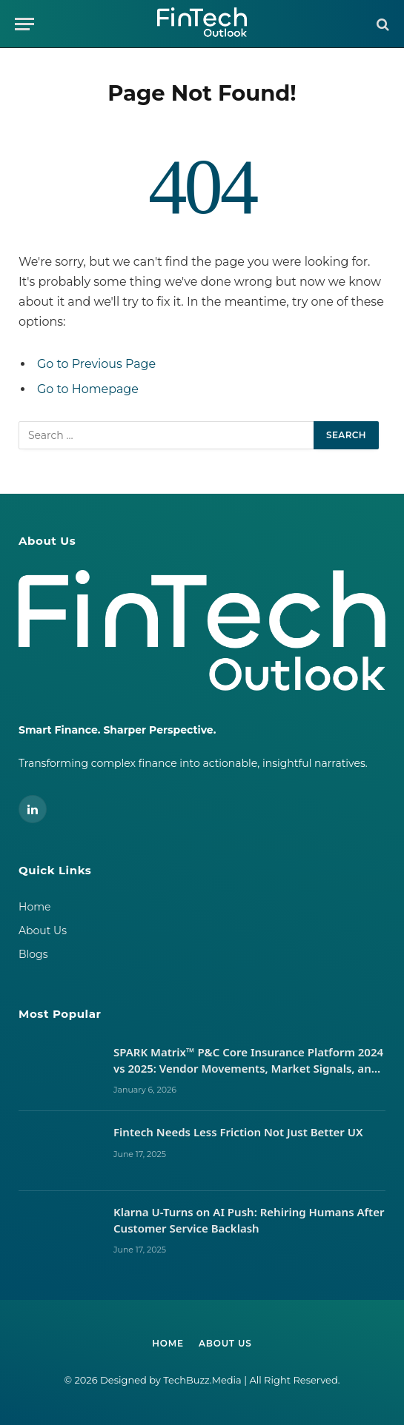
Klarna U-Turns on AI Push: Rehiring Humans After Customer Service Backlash (249, 1219)
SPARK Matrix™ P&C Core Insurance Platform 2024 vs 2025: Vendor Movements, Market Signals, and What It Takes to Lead (248, 1060)
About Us (43, 930)
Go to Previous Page (96, 364)
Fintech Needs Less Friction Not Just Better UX (239, 1131)
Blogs (33, 954)
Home (34, 906)
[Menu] (24, 24)
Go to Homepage (88, 389)
